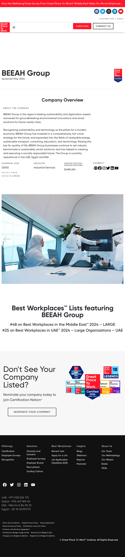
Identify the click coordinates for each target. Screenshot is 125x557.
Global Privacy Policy (30, 523)
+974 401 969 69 (20, 501)
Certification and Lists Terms (34, 526)
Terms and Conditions (11, 523)
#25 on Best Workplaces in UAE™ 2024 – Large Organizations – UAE (62, 330)
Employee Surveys (11, 455)
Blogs (79, 451)
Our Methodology (111, 455)
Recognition (8, 459)
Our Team (107, 451)
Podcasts (81, 463)
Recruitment (33, 467)
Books (105, 463)
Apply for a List (59, 455)
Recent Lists (58, 451)
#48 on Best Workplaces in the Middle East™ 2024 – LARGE (62, 324)
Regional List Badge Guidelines (42, 536)
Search (120, 19)
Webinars (82, 455)
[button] (14, 27)
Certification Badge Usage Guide (16, 532)
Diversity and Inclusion (33, 453)
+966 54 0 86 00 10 (20, 505)
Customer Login (106, 19)
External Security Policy (12, 526)
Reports (81, 459)
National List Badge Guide (41, 532)
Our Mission (107, 459)
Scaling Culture (35, 471)
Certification (8, 451)
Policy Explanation (47, 523)
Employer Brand (35, 463)
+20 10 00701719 (20, 509)
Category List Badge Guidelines (15, 536)
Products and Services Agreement (16, 529)
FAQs (104, 468)
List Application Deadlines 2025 (60, 461)
